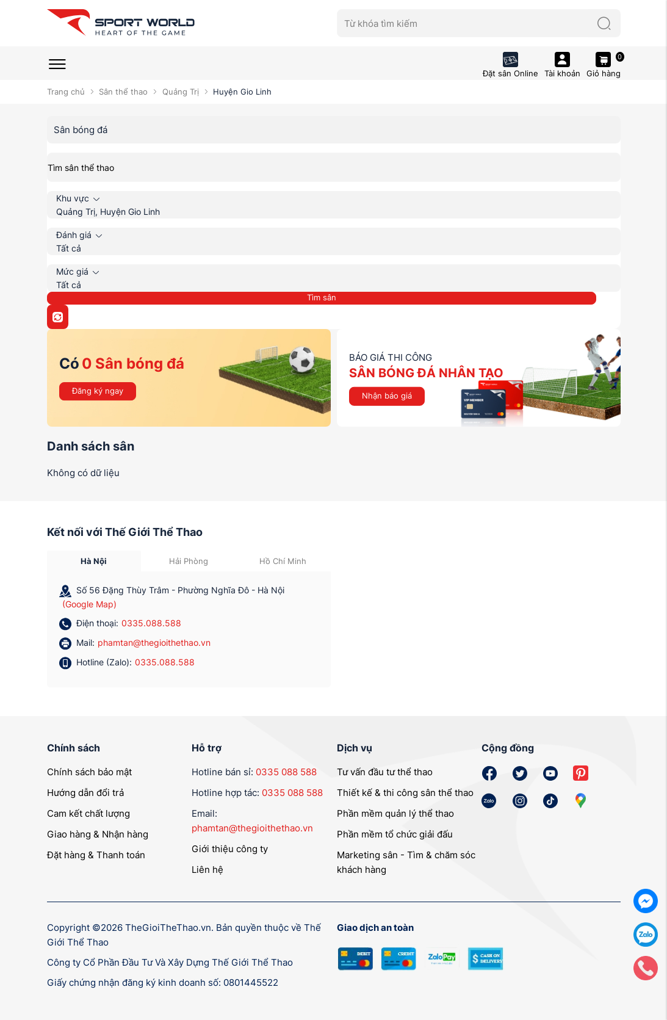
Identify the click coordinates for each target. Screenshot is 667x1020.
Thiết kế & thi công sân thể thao (405, 792)
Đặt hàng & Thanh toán (96, 855)
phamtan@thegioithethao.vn (154, 642)
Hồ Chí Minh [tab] (282, 561)
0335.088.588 (151, 623)
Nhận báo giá (387, 395)
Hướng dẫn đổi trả (85, 792)
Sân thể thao (123, 91)
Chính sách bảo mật (89, 772)
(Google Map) (89, 604)
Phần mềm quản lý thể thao (395, 813)
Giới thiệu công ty (230, 849)
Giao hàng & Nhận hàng (97, 834)
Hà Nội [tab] (94, 561)
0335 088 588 (286, 772)
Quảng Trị (180, 91)
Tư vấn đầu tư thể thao (385, 772)
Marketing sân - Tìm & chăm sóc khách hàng (406, 862)
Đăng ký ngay (97, 391)
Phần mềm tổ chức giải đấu (395, 834)
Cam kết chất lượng (88, 813)
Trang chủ (66, 91)
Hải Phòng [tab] (188, 561)
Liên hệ (207, 869)
